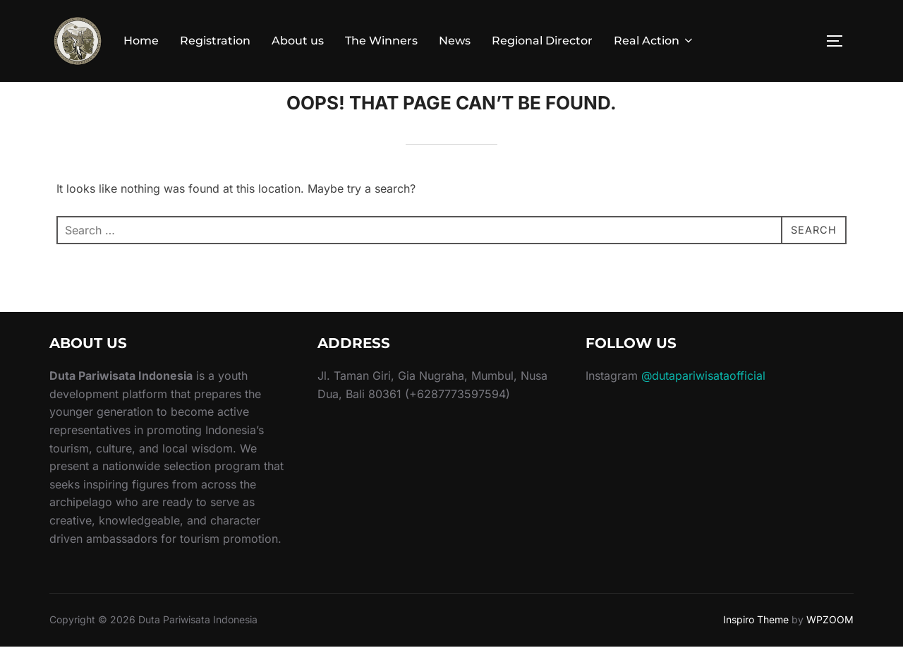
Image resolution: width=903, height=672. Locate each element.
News (455, 40)
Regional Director (542, 40)
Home (141, 40)
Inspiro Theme (756, 645)
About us (298, 40)
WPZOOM (830, 645)
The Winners (381, 40)
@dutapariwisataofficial (703, 401)
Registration (215, 40)
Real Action (654, 40)
